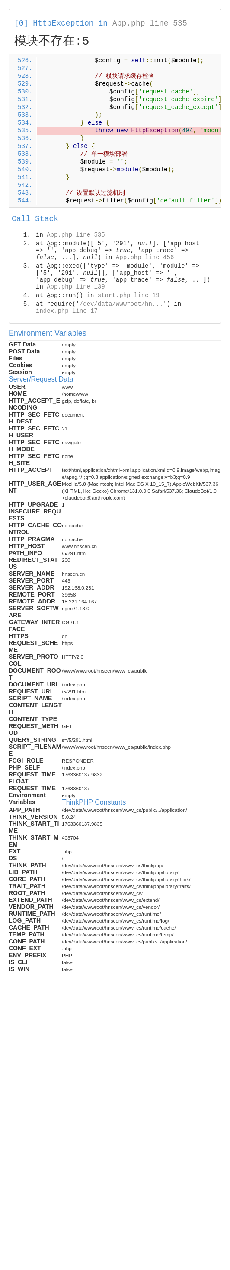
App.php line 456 (145, 257)
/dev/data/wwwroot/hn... (121, 304)
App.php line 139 (76, 286)
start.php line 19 (129, 295)
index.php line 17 (67, 311)
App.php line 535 (149, 23)
